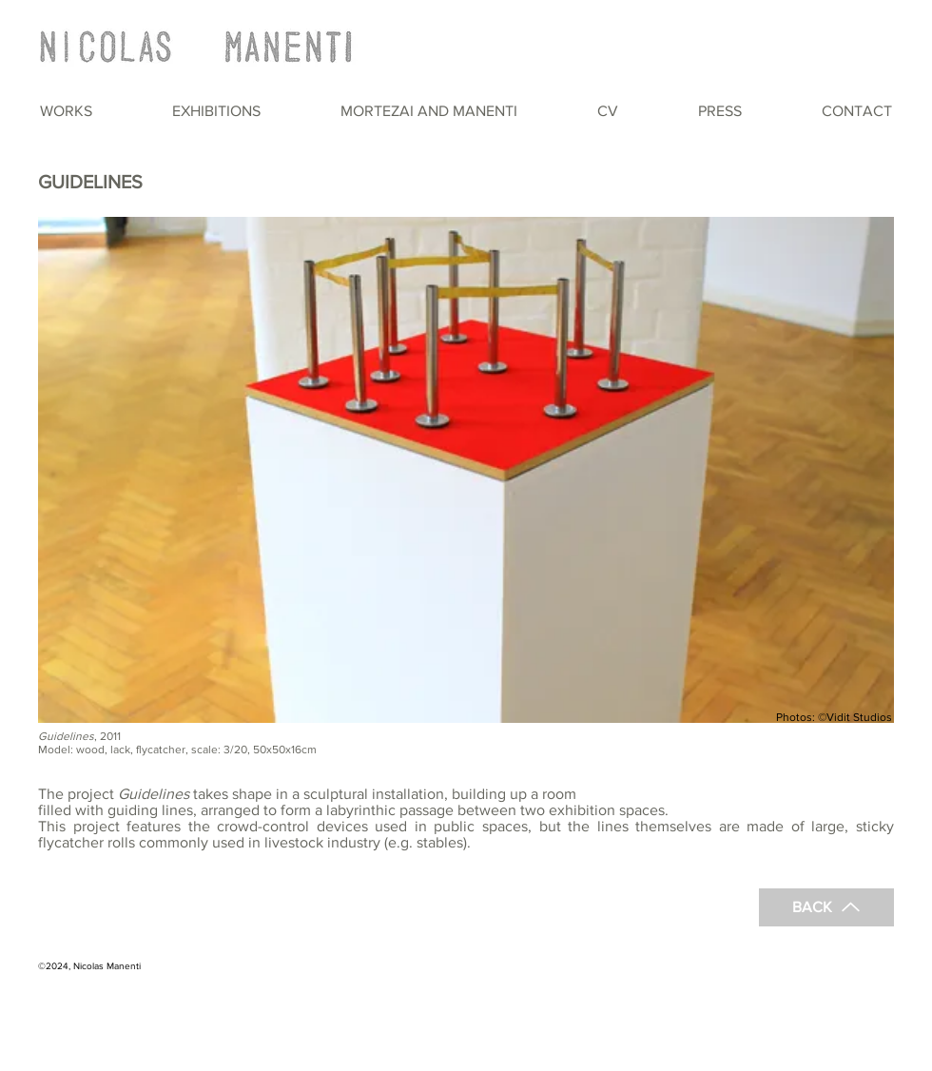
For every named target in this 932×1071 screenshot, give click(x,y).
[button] (66, 110)
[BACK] (826, 907)
